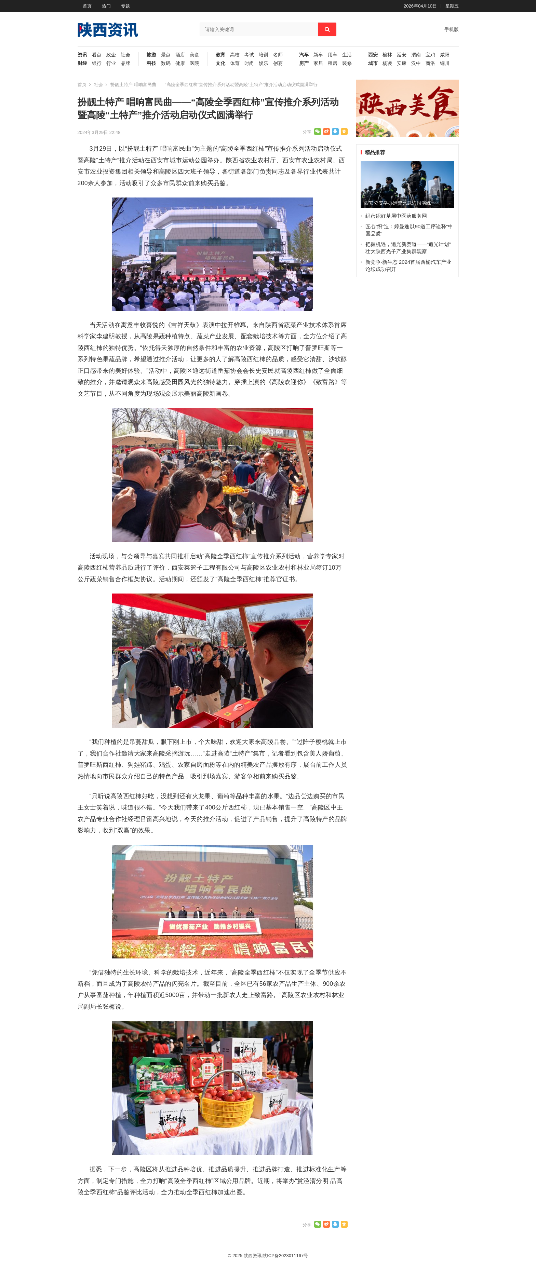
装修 (347, 63)
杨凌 (387, 63)
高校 (235, 54)
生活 (347, 54)
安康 (401, 63)
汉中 (416, 63)
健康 (180, 63)
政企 (111, 54)
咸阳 (445, 54)
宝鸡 (430, 54)
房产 (304, 63)
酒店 (180, 54)
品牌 (125, 63)
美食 (194, 54)
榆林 (387, 54)
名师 (278, 54)
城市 (373, 63)
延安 (401, 54)
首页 (87, 6)
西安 (373, 54)
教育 (220, 54)
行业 (111, 63)
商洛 (430, 63)
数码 (166, 63)
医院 (194, 63)
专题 (125, 6)
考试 (249, 54)
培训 (263, 54)
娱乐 (263, 63)
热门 (106, 6)
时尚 (249, 63)
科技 (151, 63)
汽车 (304, 54)
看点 (97, 54)
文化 (220, 63)
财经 (82, 63)
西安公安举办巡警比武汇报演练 (397, 203)
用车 (332, 54)
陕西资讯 (253, 1255)
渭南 (416, 54)
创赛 (278, 63)
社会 (125, 54)
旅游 (151, 54)
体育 (235, 63)
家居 (318, 63)
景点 (166, 54)
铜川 (445, 63)
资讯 (82, 54)
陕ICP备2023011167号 (285, 1255)
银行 (97, 63)
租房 (332, 63)
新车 (318, 54)
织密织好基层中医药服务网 (396, 216)
